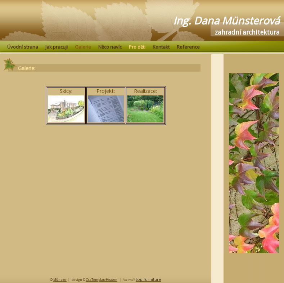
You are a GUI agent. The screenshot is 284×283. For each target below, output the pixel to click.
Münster (60, 280)
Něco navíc (110, 47)
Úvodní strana (22, 47)
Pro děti (137, 47)
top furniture (148, 279)
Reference (188, 47)
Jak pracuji (56, 47)
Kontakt (161, 47)
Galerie (83, 47)
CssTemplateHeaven (101, 280)
